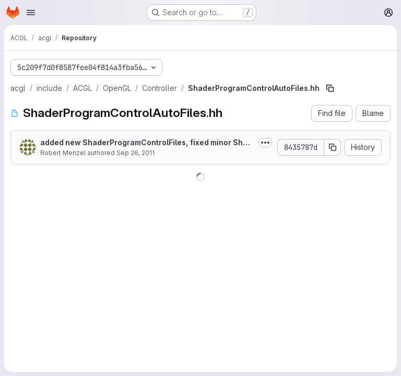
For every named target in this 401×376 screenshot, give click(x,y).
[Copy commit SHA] (332, 147)
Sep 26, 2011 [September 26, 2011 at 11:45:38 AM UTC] (135, 153)
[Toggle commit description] (265, 142)
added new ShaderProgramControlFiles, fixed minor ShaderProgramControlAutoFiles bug (146, 143)
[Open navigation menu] (30, 12)
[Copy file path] (330, 88)
